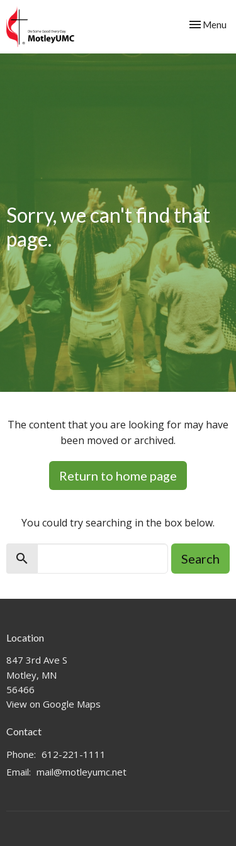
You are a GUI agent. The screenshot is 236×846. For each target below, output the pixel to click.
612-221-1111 (74, 754)
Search (200, 558)
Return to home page (118, 475)
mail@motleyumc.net (81, 771)
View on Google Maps (53, 704)
